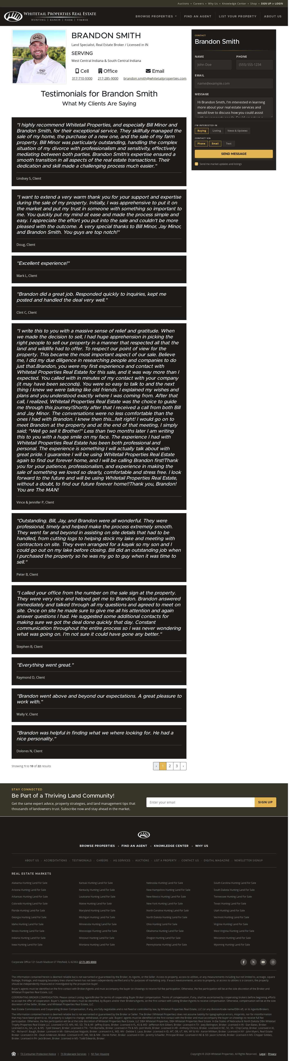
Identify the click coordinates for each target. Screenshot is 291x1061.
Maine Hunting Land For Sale (95, 903)
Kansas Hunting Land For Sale (96, 883)
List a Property (165, 860)
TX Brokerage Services (73, 1054)
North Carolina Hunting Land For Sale (167, 910)
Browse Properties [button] (155, 16)
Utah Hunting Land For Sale (229, 910)
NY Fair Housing (100, 1054)
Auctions (183, 3)
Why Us (213, 3)
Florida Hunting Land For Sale (28, 910)
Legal (262, 1054)
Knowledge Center (234, 3)
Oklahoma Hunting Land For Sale (165, 931)
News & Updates (237, 130)
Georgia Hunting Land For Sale (29, 917)
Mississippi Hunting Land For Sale (98, 931)
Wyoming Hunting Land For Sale (232, 944)
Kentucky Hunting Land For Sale (97, 890)
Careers (198, 3)
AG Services (121, 860)
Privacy (272, 1054)
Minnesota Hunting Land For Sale (98, 924)
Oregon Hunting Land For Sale (163, 938)
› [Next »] (183, 766)
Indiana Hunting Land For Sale (29, 938)
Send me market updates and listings (221, 164)
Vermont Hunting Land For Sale (231, 917)
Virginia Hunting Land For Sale (231, 924)
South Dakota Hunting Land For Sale (234, 890)
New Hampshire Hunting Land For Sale (168, 890)
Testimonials (82, 860)
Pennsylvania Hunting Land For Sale (166, 944)
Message (202, 94)
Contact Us (190, 860)
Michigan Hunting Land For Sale (97, 917)
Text (228, 143)
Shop (253, 3)
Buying (201, 130)
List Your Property (237, 16)
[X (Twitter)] (253, 962)
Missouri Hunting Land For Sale (96, 938)
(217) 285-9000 (87, 962)
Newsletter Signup (248, 860)
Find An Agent (134, 846)
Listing (217, 130)
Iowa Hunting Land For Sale (27, 944)
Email (199, 75)
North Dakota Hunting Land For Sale (166, 917)
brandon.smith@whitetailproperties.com (155, 78)
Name (199, 56)
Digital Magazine (217, 860)
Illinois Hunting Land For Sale (28, 931)
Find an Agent (198, 16)
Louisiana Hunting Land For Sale (97, 896)
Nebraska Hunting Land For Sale (164, 883)
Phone (241, 56)
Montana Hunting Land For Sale (97, 944)
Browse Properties (97, 846)
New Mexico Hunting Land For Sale (166, 896)
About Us (273, 16)
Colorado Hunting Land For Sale (30, 903)
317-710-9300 (82, 78)
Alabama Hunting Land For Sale (29, 883)
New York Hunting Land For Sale (164, 903)
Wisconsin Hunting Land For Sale (232, 938)
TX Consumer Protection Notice (38, 1054)
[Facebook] (243, 962)
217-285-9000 (108, 78)
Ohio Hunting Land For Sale (161, 924)
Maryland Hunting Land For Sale (97, 910)
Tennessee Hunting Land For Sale (233, 896)
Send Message (233, 154)
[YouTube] (263, 962)
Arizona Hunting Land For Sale (29, 890)
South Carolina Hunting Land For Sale (235, 883)
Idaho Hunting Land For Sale (27, 924)
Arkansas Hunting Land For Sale (30, 896)
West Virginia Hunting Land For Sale (234, 931)
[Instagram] (273, 962)
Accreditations (55, 860)
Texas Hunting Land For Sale (230, 903)
